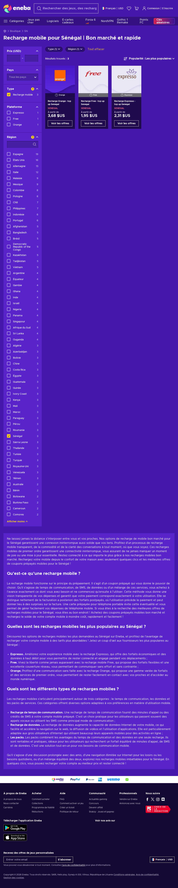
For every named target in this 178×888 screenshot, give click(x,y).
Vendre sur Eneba (128, 799)
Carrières (8, 808)
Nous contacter (11, 803)
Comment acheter (41, 799)
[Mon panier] (136, 8)
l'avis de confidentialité (73, 865)
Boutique (15, 31)
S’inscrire (167, 8)
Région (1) (75, 49)
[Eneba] (16, 8)
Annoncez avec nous (129, 803)
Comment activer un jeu (71, 803)
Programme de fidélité (43, 808)
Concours (94, 803)
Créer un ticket (67, 808)
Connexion (151, 8)
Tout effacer (96, 49)
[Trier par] (149, 58)
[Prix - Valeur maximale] (31, 58)
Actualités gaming (98, 799)
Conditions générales (124, 875)
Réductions (37, 812)
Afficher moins (17, 521)
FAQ (62, 799)
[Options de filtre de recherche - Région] (22, 144)
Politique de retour (69, 812)
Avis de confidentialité (147, 875)
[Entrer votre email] (29, 860)
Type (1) (54, 49)
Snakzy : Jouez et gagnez (101, 812)
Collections (37, 803)
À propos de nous (12, 799)
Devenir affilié (96, 808)
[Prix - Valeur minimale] (13, 58)
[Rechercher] (66, 8)
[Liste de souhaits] (129, 8)
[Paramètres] (112, 8)
